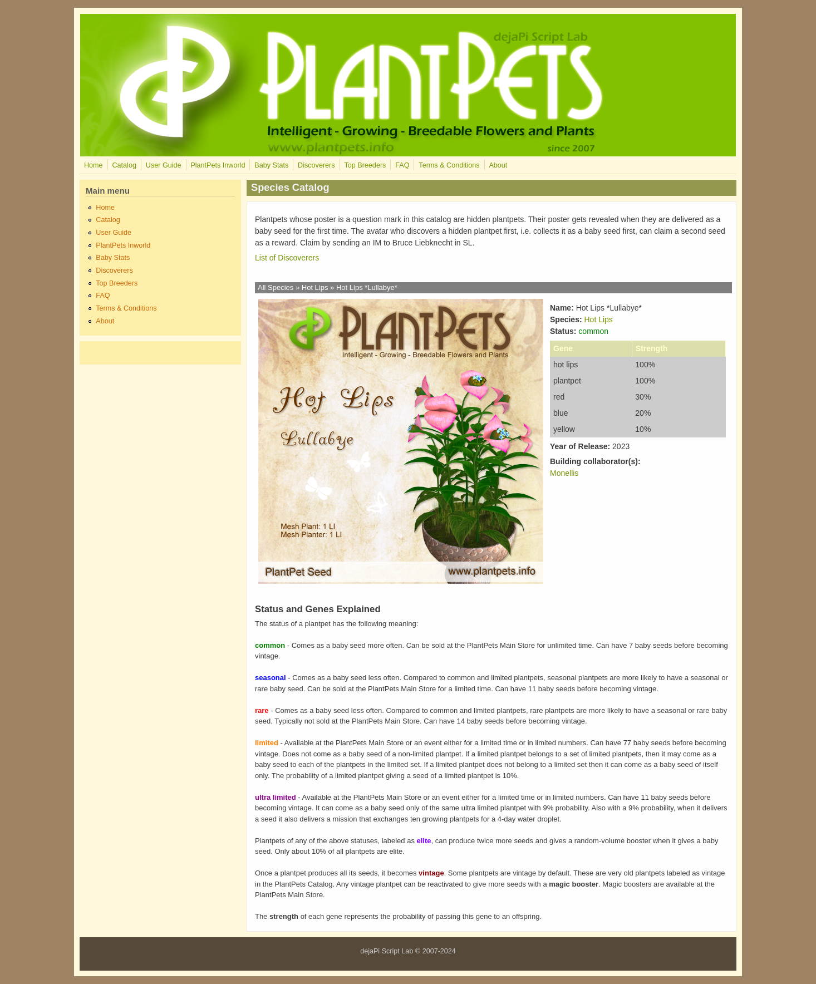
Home (93, 165)
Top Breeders (365, 165)
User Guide (163, 165)
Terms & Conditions (449, 165)
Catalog (124, 165)
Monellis (564, 473)
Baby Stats (271, 165)
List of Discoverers (287, 257)
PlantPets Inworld (217, 165)
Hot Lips (315, 287)
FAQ (402, 165)
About (498, 165)
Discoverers (316, 165)
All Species (275, 287)
